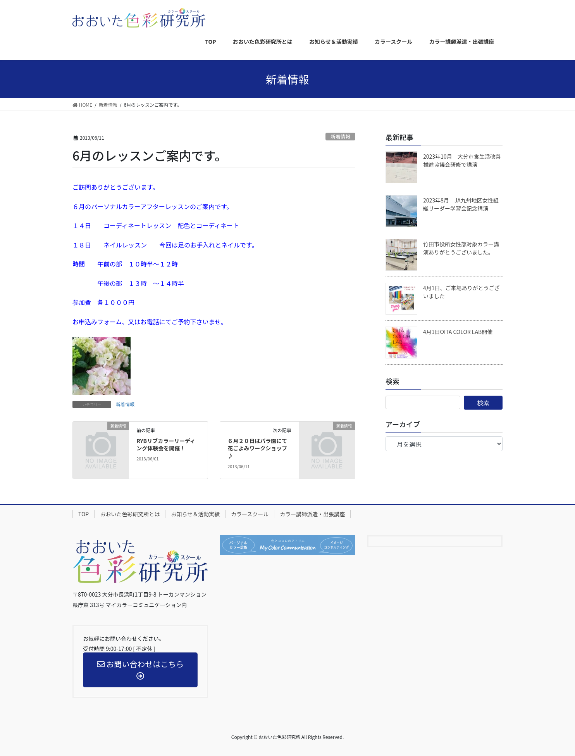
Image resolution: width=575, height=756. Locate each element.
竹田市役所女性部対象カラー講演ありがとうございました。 (461, 248)
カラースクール (250, 514)
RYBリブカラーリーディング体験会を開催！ (165, 444)
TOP (83, 514)
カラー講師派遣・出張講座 (312, 514)
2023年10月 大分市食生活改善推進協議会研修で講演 (462, 160)
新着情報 (340, 136)
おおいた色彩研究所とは (130, 514)
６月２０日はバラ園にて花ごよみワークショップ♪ (257, 448)
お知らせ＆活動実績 (195, 514)
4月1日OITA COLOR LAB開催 (457, 332)
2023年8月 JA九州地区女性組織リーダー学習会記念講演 (461, 204)
